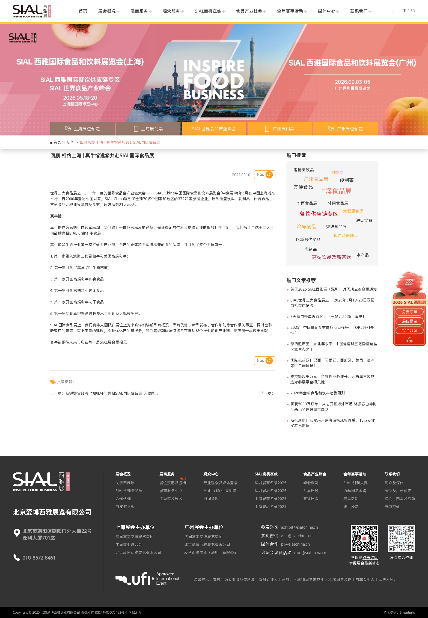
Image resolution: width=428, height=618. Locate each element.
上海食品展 (335, 190)
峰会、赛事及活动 (400, 499)
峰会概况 (311, 483)
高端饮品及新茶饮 (331, 257)
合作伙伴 (123, 499)
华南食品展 (307, 203)
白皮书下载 (125, 506)
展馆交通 (392, 506)
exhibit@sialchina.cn (299, 527)
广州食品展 (316, 178)
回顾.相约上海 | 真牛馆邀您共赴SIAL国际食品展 (120, 142)
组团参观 (211, 499)
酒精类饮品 (303, 170)
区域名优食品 (308, 239)
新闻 (70, 142)
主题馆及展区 (170, 499)
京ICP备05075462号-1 (111, 612)
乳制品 (311, 249)
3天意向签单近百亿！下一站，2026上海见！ (328, 316)
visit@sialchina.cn (297, 536)
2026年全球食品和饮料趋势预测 (317, 393)
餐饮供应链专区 (319, 213)
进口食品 (364, 220)
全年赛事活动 (290, 11)
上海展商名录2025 (270, 499)
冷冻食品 (306, 226)
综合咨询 (409, 330)
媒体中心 (326, 11)
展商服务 (139, 11)
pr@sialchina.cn (295, 544)
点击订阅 (370, 557)
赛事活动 (351, 499)
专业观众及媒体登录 (220, 483)
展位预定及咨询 (172, 483)
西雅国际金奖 (354, 491)
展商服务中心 (170, 491)
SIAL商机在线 (208, 11)
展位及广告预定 (398, 491)
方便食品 (303, 187)
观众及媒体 (394, 483)
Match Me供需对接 (220, 491)
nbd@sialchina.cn (310, 552)
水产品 (362, 255)
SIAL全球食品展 (128, 491)
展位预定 (409, 321)
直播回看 (311, 499)
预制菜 (346, 180)
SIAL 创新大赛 (355, 483)
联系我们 (359, 11)
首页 (83, 11)
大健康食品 (353, 211)
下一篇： (267, 393)
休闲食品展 (338, 203)
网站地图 (135, 612)
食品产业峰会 (249, 11)
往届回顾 (311, 491)
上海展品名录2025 (270, 506)
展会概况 (107, 11)
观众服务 (171, 11)
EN (412, 10)
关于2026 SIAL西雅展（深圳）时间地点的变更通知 (333, 289)
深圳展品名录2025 (270, 491)
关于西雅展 (125, 483)
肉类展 (337, 172)
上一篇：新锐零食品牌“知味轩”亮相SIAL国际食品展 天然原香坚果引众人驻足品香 (104, 393)
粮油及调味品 (346, 235)
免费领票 (409, 311)
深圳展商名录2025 (270, 483)
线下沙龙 (351, 506)
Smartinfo (407, 612)
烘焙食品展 (336, 226)
